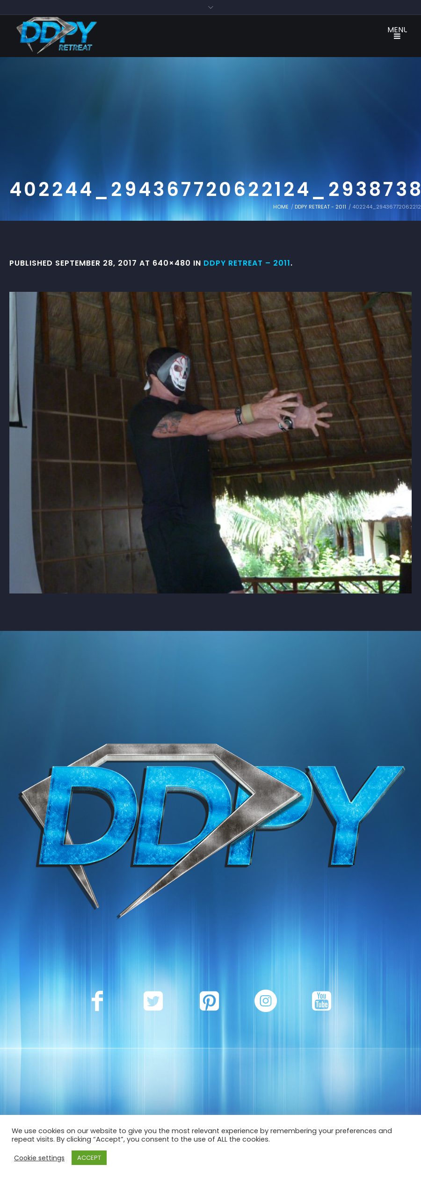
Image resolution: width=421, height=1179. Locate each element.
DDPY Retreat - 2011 (320, 206)
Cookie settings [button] (39, 1158)
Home (281, 206)
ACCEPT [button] (89, 1157)
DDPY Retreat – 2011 (246, 263)
